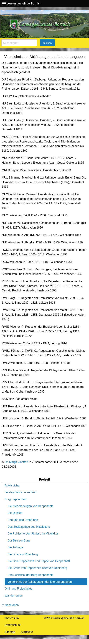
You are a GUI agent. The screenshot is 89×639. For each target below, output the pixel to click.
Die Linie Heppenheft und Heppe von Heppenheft (38, 561)
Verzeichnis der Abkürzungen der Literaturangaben (39, 581)
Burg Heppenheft (15, 499)
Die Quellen (14, 512)
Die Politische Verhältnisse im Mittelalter (32, 533)
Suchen (47, 43)
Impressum (12, 618)
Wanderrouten (14, 595)
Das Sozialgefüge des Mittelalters (28, 526)
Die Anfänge (15, 547)
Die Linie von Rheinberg (22, 554)
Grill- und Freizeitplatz (18, 588)
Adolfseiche (12, 485)
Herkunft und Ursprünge (22, 519)
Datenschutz (13, 624)
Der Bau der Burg (18, 540)
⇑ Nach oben (10, 605)
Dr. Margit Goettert (16, 462)
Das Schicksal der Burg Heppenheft (30, 574)
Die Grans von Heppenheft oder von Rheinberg (37, 567)
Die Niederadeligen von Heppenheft (30, 506)
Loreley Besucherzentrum (21, 492)
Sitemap (10, 631)
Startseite (27, 631)
